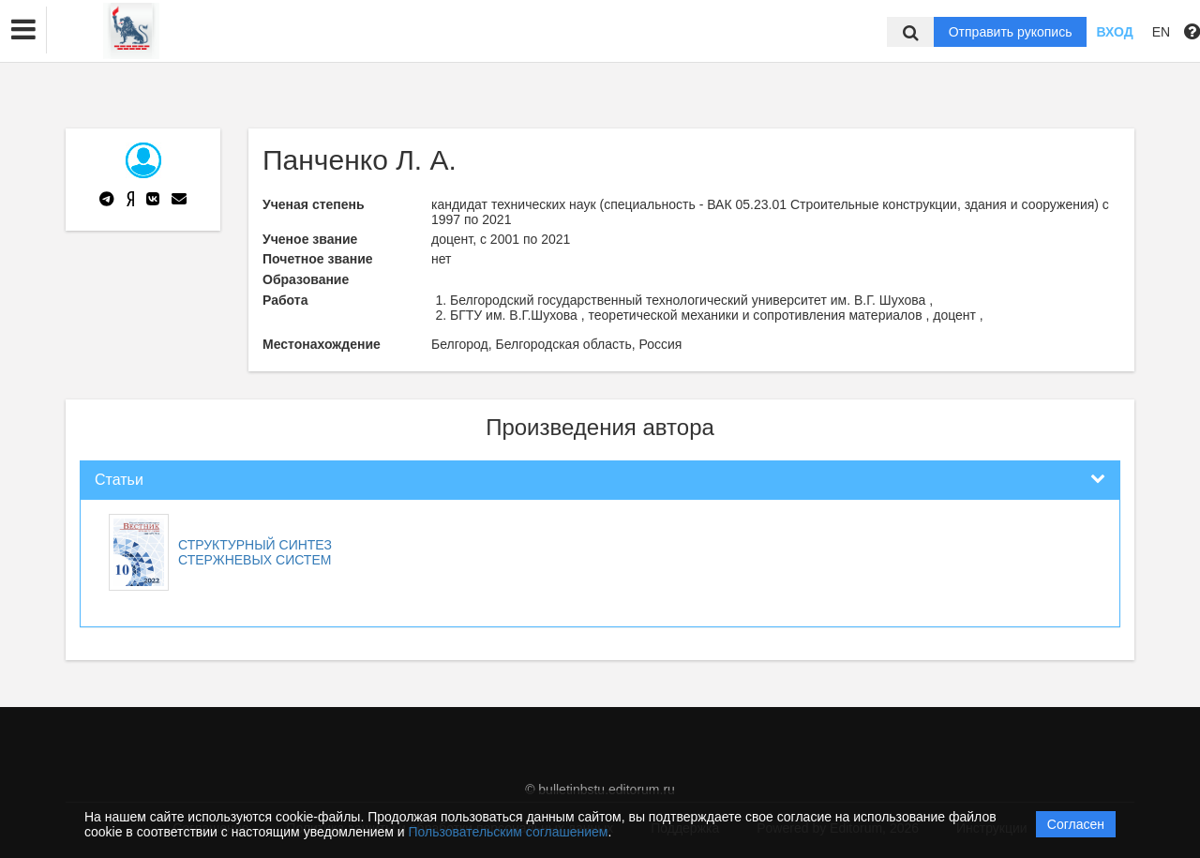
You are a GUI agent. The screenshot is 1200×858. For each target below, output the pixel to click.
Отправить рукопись (1010, 31)
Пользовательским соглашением (508, 831)
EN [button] (1161, 31)
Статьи (119, 480)
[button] (23, 30)
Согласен (1075, 824)
